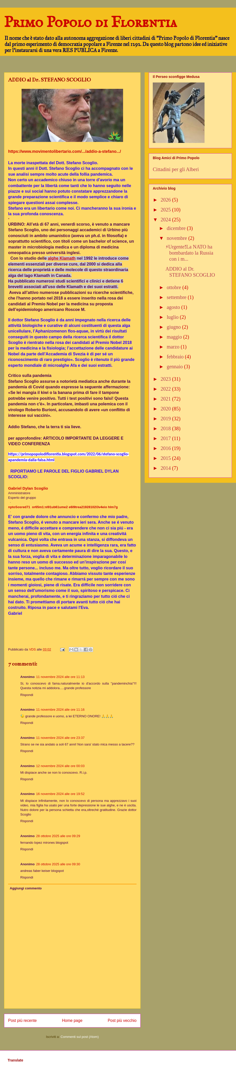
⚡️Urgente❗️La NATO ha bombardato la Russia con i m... (189, 253)
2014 (166, 468)
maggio (175, 337)
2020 (166, 408)
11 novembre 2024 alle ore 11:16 (60, 709)
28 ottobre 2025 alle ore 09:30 (58, 864)
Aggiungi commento (26, 888)
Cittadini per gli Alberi (176, 169)
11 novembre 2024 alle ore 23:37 (60, 738)
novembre (177, 238)
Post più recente (22, 1020)
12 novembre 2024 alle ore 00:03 (60, 766)
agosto (174, 307)
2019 (166, 418)
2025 (166, 209)
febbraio (176, 356)
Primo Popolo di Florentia (90, 22)
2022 (166, 389)
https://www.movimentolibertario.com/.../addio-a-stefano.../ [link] (64, 151)
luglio (173, 317)
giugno (174, 327)
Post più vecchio (122, 1020)
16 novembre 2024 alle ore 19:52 (60, 794)
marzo (174, 347)
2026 (166, 200)
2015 (166, 458)
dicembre (177, 228)
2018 (166, 428)
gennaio (175, 366)
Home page (72, 1020)
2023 (166, 379)
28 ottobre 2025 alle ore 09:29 (58, 836)
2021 (166, 399)
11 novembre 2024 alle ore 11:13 (60, 677)
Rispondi (26, 695)
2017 (166, 438)
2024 (166, 219)
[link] (28, 488)
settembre (177, 297)
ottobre (174, 287)
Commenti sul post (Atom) (80, 1037)
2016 (166, 448)
